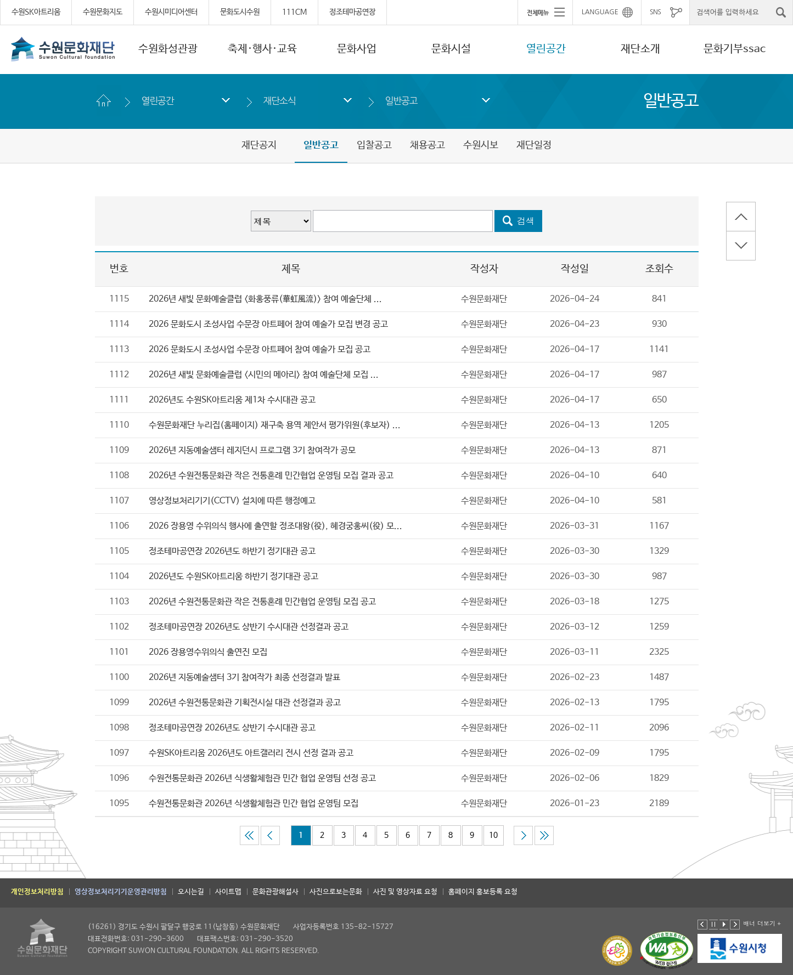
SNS (655, 12)
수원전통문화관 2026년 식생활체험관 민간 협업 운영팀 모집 (253, 803)
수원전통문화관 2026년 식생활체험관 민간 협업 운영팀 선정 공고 (262, 778)
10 (493, 835)
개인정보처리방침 (37, 892)
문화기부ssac (735, 49)
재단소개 (640, 49)
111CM (294, 12)
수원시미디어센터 (171, 12)
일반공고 (401, 100)
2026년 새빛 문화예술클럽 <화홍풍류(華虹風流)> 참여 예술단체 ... (265, 299)
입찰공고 (374, 145)
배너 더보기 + (762, 923)
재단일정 (534, 145)
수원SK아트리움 (36, 12)
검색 (526, 220)
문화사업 (356, 49)
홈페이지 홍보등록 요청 (483, 892)
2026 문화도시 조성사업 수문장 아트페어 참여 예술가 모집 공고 (259, 349)
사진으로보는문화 (336, 892)
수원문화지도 (102, 12)
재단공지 (259, 145)
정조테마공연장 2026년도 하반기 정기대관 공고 (232, 551)
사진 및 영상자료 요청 (405, 892)
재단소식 (279, 100)
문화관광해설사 (275, 892)
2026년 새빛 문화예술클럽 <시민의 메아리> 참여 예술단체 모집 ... (264, 375)
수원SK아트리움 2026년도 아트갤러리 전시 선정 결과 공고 (251, 753)
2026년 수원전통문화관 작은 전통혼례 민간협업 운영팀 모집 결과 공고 (271, 476)
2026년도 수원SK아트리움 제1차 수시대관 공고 (232, 400)
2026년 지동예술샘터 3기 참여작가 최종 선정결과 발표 (244, 677)
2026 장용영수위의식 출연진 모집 (208, 652)
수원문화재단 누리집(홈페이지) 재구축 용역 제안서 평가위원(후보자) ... (275, 425)
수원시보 (480, 145)
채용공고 (427, 145)
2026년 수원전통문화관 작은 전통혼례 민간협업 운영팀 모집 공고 (262, 602)
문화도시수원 (240, 12)
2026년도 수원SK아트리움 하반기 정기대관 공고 (233, 576)
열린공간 (546, 49)
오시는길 (191, 892)
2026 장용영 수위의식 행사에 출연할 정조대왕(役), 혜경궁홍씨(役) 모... (275, 526)
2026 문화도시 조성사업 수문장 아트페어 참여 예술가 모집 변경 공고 (268, 324)
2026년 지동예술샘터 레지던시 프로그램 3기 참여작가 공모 (252, 450)
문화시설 (451, 49)
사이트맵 (228, 892)
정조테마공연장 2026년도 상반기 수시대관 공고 (232, 728)
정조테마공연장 (352, 12)
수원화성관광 (168, 49)
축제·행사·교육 (262, 49)
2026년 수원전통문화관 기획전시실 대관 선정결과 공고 (245, 703)
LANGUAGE (600, 12)
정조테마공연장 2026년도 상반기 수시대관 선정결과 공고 (248, 627)
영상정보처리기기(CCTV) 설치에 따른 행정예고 (232, 501)
